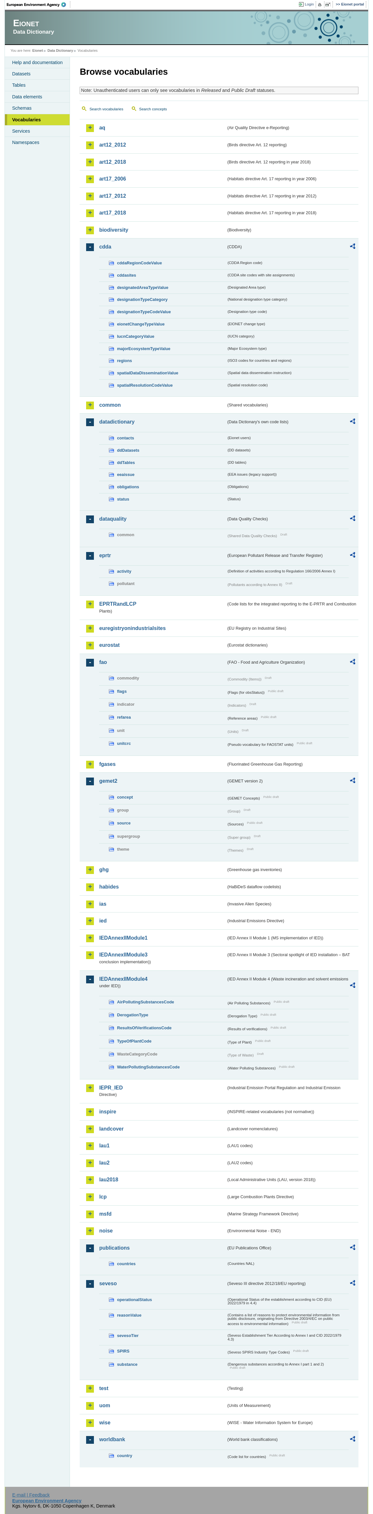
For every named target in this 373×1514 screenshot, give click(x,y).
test (103, 1388)
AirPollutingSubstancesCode (145, 1002)
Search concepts (153, 109)
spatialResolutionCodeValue (145, 385)
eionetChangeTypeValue (140, 324)
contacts (125, 438)
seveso (108, 1283)
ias (102, 904)
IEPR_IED (111, 1087)
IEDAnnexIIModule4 (123, 979)
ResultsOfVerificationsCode (144, 1027)
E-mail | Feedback (31, 1494)
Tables (19, 85)
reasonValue (129, 1315)
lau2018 (108, 1179)
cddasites (126, 275)
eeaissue (125, 474)
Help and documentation (37, 62)
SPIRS (123, 1351)
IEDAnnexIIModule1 (123, 938)
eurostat (109, 645)
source (123, 823)
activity (124, 571)
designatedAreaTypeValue (142, 287)
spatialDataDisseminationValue (147, 372)
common (110, 405)
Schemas (21, 108)
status (123, 499)
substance (127, 1364)
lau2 (104, 1163)
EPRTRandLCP (117, 604)
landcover (111, 1129)
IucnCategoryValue (135, 336)
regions (124, 360)
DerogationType (132, 1014)
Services (21, 131)
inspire (107, 1111)
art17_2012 (112, 196)
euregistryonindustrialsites (132, 628)
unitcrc (124, 743)
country (124, 1455)
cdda (105, 246)
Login (309, 4)
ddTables (126, 462)
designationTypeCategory (142, 299)
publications (114, 1248)
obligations (128, 486)
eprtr (105, 555)
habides (109, 887)
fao (103, 662)
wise (104, 1422)
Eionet (37, 50)
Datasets (21, 73)
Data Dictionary (60, 50)
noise (106, 1230)
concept (125, 797)
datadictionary (116, 422)
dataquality (112, 519)
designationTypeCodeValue (144, 311)
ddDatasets (128, 450)
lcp (103, 1196)
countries (126, 1263)
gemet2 (108, 781)
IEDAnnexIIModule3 (123, 954)
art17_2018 (112, 212)
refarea (124, 717)
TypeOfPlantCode (134, 1041)
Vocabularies (26, 119)
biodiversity (113, 230)
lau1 (104, 1145)
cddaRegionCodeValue (139, 262)
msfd (105, 1214)
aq (102, 127)
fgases (107, 764)
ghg (103, 869)
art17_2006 (112, 179)
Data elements (27, 96)
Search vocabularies (106, 109)
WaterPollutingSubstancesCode (148, 1067)
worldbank (112, 1439)
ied (103, 920)
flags (122, 691)
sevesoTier (128, 1335)
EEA (38, 4)
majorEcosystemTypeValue (143, 348)
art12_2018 (112, 162)
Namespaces (25, 142)
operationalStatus (134, 1299)
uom (104, 1405)
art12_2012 (112, 145)
